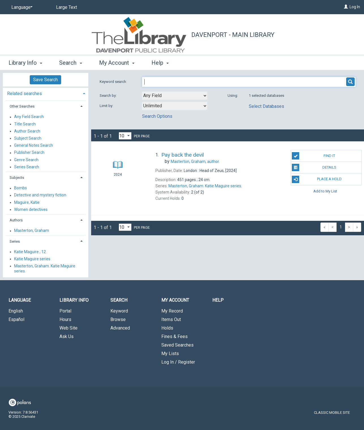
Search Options (157, 116)
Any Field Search (29, 117)
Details (314, 167)
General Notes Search (33, 145)
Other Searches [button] (22, 106)
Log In (355, 7)
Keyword (119, 311)
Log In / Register (178, 362)
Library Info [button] (25, 62)
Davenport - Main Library (233, 34)
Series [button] (15, 241)
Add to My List (325, 191)
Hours (65, 319)
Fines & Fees (174, 336)
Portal (65, 311)
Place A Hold (317, 179)
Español (16, 319)
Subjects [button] (17, 177)
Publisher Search (29, 152)
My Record (172, 311)
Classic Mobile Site (332, 412)
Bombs (20, 188)
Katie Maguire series (32, 259)
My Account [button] (116, 62)
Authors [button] (16, 220)
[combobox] (174, 96)
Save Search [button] (45, 79)
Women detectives (31, 209)
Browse (118, 319)
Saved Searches (177, 345)
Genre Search (26, 160)
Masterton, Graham (31, 230)
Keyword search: (114, 81)
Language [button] (19, 300)
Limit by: (107, 106)
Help (218, 300)
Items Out (171, 319)
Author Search (27, 131)
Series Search (26, 167)
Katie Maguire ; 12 (30, 251)
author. (195, 161)
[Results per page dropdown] (125, 135)
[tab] (45, 93)
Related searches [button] (24, 93)
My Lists (170, 353)
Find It (313, 156)
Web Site (68, 328)
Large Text (66, 7)
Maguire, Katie (27, 202)
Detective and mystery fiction (40, 195)
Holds (167, 328)
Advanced (120, 328)
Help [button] (160, 62)
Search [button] (70, 62)
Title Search (25, 124)
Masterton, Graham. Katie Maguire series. (44, 268)
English (15, 311)
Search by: (108, 95)
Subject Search (27, 138)
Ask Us (66, 336)
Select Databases (266, 106)
